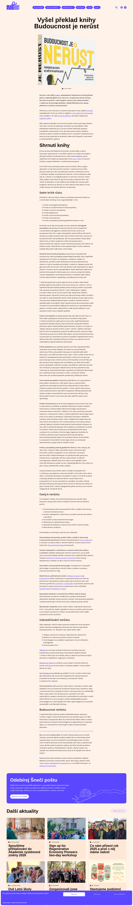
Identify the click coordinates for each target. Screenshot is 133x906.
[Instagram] (125, 7)
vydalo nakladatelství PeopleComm (57, 763)
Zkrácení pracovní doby (76, 576)
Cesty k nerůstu (53, 7)
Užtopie (42, 650)
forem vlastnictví (86, 540)
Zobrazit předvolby (119, 894)
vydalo (57, 95)
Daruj (97, 7)
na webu (90, 111)
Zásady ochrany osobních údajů (19, 902)
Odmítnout (97, 894)
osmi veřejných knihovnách (82, 113)
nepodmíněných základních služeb (52, 589)
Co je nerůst (38, 7)
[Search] (116, 7)
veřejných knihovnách (47, 766)
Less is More (77, 159)
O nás (90, 7)
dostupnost (45, 578)
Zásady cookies (6, 902)
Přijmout (74, 894)
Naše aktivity (68, 7)
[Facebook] (122, 7)
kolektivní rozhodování (64, 584)
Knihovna (80, 7)
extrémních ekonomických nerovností (60, 558)
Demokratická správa (56, 545)
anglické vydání (45, 118)
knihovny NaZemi (64, 116)
